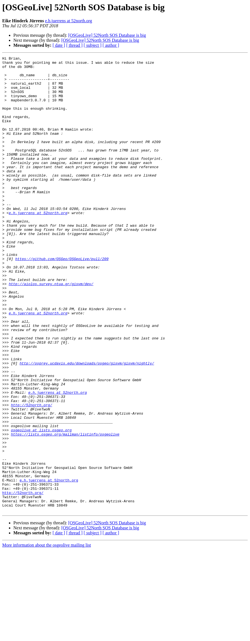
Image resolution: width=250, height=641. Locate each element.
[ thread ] (74, 45)
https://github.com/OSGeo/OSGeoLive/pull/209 (61, 299)
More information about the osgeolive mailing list (46, 636)
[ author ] (111, 45)
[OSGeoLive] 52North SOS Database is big (107, 35)
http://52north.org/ (31, 475)
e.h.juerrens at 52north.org (68, 20)
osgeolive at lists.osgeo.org (41, 505)
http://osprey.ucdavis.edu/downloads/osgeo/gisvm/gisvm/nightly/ (86, 424)
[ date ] (59, 45)
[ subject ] (93, 45)
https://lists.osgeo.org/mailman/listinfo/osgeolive (65, 510)
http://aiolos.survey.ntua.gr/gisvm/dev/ (51, 329)
